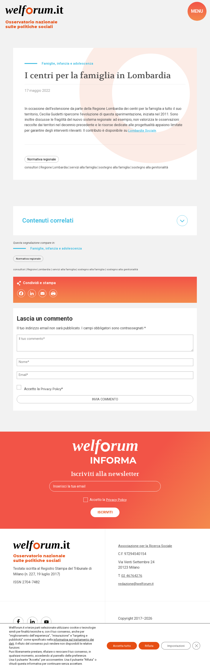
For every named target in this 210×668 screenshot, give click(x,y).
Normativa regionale (42, 160)
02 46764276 (131, 582)
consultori (32, 168)
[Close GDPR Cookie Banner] (196, 644)
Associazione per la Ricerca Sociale (146, 552)
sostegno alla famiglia (118, 168)
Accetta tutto (116, 643)
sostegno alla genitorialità (43, 172)
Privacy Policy (52, 394)
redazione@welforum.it (136, 590)
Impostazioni (174, 643)
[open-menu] (197, 11)
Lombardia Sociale (142, 131)
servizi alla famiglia (86, 168)
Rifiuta (145, 643)
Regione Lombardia (56, 168)
